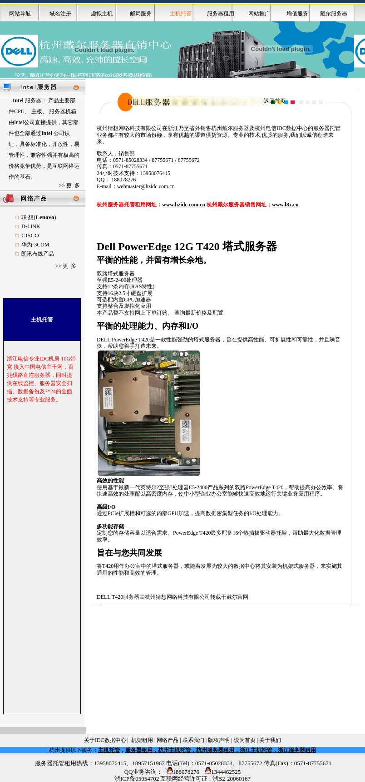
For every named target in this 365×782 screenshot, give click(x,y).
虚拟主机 (102, 13)
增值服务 (297, 13)
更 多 (73, 185)
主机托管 (109, 750)
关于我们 (270, 740)
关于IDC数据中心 (105, 740)
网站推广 (259, 13)
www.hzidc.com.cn (183, 204)
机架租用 (142, 740)
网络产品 (167, 740)
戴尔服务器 (333, 13)
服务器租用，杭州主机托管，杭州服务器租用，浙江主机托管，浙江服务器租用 (220, 750)
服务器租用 (220, 13)
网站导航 (20, 13)
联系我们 (193, 740)
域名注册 (60, 13)
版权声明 (219, 740)
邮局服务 (141, 13)
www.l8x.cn (285, 204)
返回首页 (275, 101)
